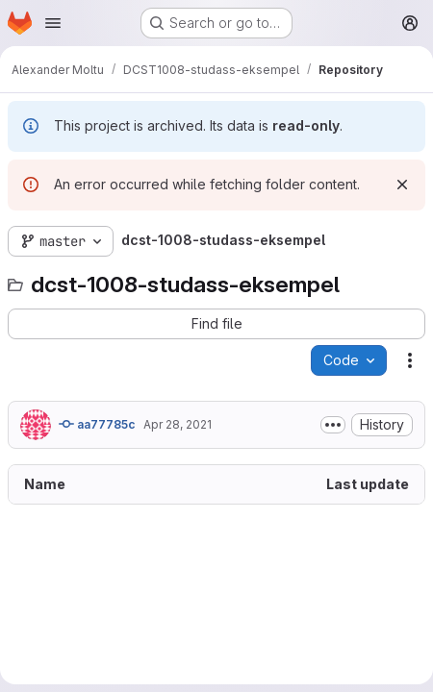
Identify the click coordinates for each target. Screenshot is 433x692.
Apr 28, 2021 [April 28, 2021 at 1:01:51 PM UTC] (177, 424)
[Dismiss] (402, 184)
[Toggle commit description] (332, 424)
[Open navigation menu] (53, 23)
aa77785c (97, 424)
